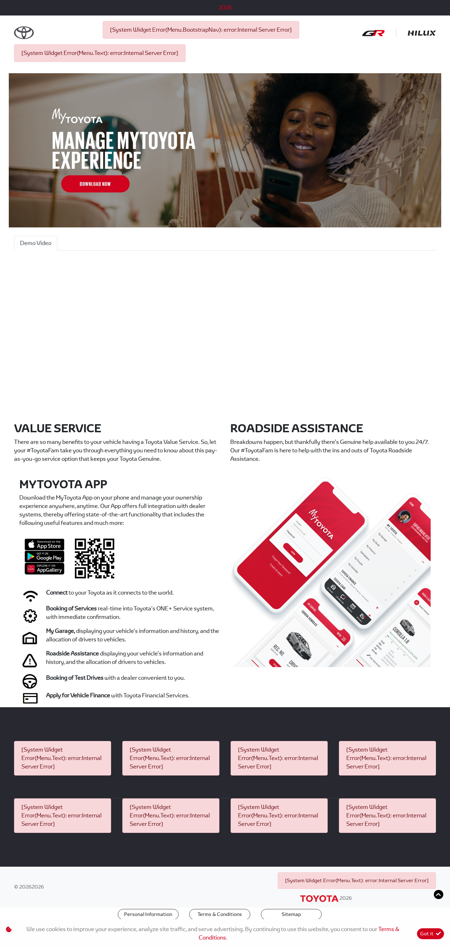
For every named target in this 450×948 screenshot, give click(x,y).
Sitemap (291, 914)
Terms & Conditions (220, 914)
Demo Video (35, 243)
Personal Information (148, 914)
